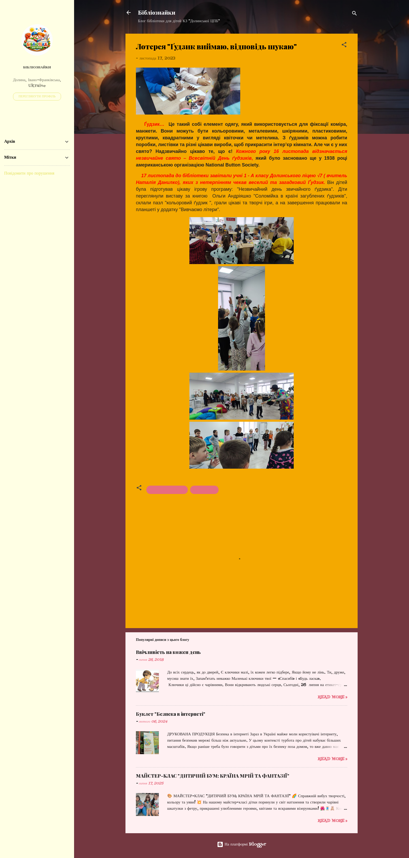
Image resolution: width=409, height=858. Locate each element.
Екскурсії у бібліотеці (167, 490)
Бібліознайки (156, 12)
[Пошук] (354, 14)
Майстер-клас (204, 490)
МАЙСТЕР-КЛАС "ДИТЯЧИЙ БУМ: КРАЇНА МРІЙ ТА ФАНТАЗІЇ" (212, 776)
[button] (344, 45)
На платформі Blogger (241, 844)
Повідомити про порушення (29, 173)
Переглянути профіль (37, 96)
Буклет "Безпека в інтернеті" (170, 714)
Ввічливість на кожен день (168, 652)
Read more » (332, 697)
